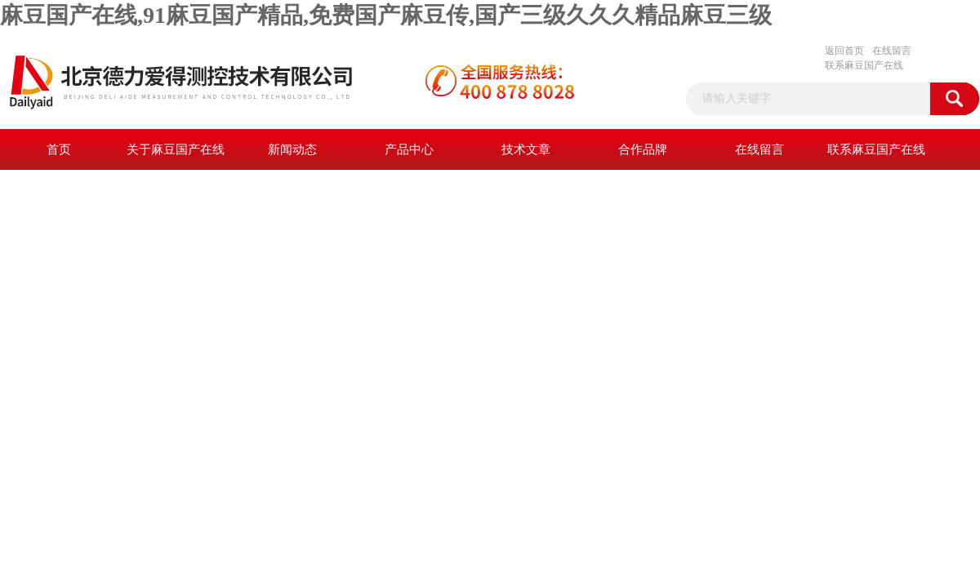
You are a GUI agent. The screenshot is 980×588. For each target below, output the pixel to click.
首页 (59, 149)
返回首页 (844, 50)
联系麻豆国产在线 (864, 65)
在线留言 (891, 50)
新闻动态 (292, 149)
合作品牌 (642, 149)
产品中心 (409, 149)
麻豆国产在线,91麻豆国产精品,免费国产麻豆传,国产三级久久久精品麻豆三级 (386, 15)
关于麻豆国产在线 (176, 149)
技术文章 (525, 149)
